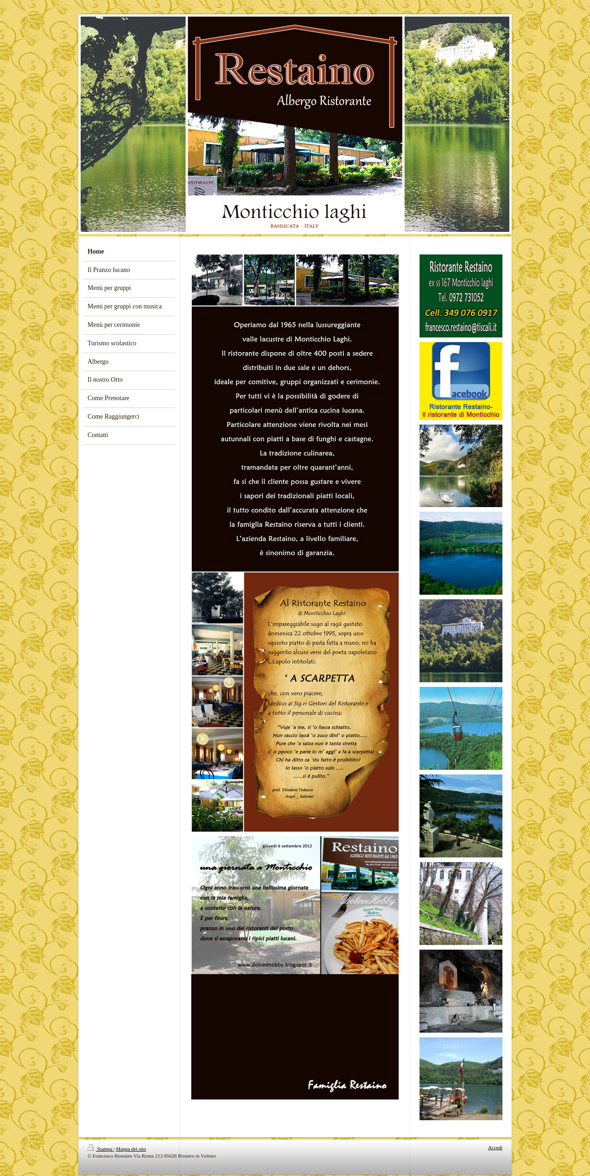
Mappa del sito (131, 1149)
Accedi (495, 1147)
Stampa (101, 1149)
